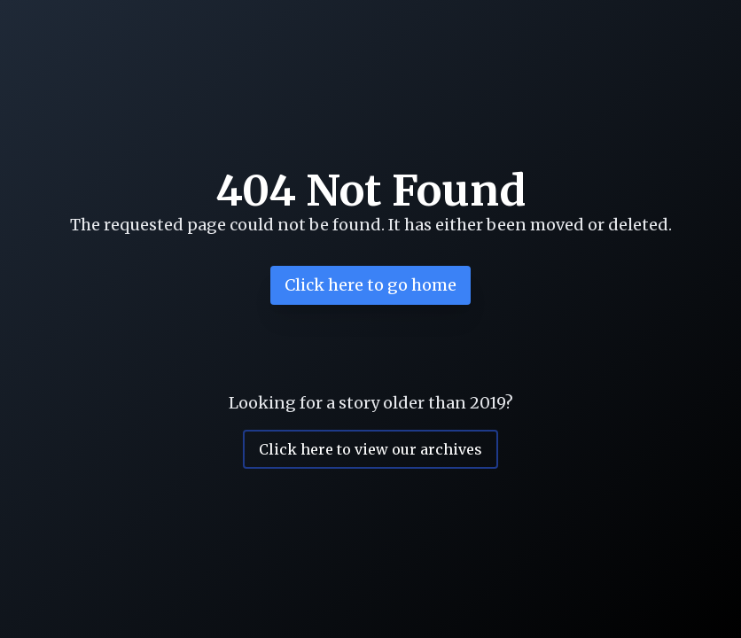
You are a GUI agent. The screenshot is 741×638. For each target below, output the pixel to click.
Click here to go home (370, 285)
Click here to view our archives (370, 449)
